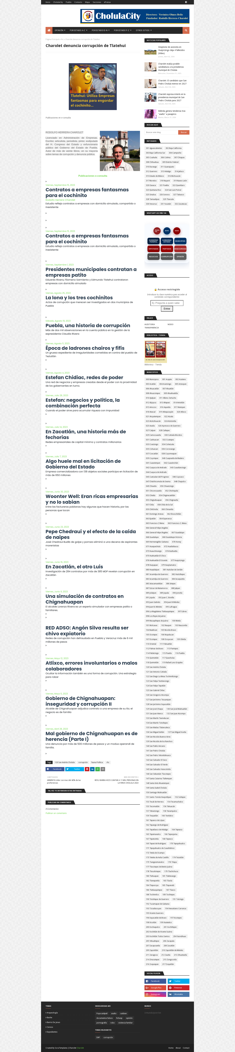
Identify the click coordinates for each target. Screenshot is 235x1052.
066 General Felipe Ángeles (157, 533)
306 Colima (165, 157)
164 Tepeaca (177, 830)
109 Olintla (181, 639)
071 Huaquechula (153, 546)
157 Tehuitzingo (152, 811)
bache (49, 1017)
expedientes (52, 1032)
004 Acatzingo (165, 384)
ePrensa (107, 2)
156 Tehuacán (169, 806)
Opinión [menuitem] (59, 30)
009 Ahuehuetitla (171, 393)
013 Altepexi (165, 403)
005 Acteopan (180, 384)
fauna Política (97, 762)
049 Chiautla (151, 486)
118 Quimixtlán (152, 663)
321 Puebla (164, 185)
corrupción (83, 762)
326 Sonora (165, 195)
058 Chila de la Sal (165, 505)
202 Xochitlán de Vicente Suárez (159, 932)
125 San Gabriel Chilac (155, 690)
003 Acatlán (151, 384)
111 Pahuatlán (166, 644)
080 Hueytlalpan (152, 570)
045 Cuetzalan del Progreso (157, 477)
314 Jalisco (179, 171)
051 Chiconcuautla (154, 491)
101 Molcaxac (152, 625)
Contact (186, 1048)
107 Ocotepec (151, 639)
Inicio (48, 2)
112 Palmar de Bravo (154, 649)
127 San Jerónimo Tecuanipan (158, 700)
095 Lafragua (171, 607)
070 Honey (176, 542)
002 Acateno (181, 379)
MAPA (167, 230)
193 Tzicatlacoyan (153, 909)
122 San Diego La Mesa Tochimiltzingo (162, 676)
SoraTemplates (61, 1048)
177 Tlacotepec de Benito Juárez (159, 867)
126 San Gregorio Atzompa (157, 695)
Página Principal (52, 39)
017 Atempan (179, 407)
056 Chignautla (171, 500)
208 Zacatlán (169, 946)
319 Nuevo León (180, 181)
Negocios (153, 257)
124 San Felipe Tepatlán (155, 686)
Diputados (153, 249)
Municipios (180, 241)
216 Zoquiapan (152, 964)
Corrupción (167, 257)
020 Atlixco (181, 412)
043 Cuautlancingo (178, 468)
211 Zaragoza (152, 955)
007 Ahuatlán (168, 389)
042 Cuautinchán (171, 463)
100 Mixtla (176, 621)
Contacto (78, 2)
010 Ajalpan (151, 398)
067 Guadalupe (178, 533)
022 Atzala (168, 416)
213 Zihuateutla (180, 955)
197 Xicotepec (176, 918)
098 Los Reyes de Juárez (156, 616)
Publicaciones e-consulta (92, 176)
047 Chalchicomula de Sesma (158, 481)
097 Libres (182, 611)
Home (170, 1048)
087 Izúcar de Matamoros (157, 588)
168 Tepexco (167, 839)
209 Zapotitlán (152, 950)
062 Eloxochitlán (174, 514)
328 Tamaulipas (152, 199)
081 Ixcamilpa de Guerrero (157, 574)
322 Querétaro (179, 185)
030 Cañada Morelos (173, 435)
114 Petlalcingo (152, 653)
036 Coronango (168, 449)
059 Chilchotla (152, 509)
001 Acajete (167, 379)
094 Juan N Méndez (172, 602)
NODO (177, 230)
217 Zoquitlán (168, 964)
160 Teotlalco (167, 816)
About (178, 1048)
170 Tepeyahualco (177, 844)
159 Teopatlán (152, 816)
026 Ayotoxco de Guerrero (169, 426)
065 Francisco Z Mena (155, 523)
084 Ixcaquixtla (178, 579)
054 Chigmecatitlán (167, 495)
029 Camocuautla (153, 435)
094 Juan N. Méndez (154, 607)
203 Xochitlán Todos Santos (158, 936)
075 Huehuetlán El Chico (156, 556)
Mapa (87, 2)
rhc (62, 39)
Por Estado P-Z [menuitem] (121, 30)
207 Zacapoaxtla (153, 946)
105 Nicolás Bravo (168, 630)
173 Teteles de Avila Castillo (157, 857)
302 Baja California (173, 148)
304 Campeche (175, 153)
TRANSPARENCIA (151, 328)
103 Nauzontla (181, 625)
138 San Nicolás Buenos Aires (158, 737)
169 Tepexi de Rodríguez (156, 844)
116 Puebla (179, 653)
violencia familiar (125, 1023)
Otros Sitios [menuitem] (143, 30)
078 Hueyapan (152, 565)
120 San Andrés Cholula (65, 762)
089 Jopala (164, 593)
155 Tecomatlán (152, 806)
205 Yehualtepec (152, 941)
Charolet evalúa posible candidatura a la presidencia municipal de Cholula (171, 67)
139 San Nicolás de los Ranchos (159, 741)
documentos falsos (105, 1018)
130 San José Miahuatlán (177, 709)
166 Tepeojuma (170, 834)
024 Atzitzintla (170, 421)
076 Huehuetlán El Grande (156, 560)
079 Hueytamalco (169, 565)
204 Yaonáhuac (179, 936)
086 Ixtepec (171, 584)
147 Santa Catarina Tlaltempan (159, 779)
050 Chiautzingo (167, 486)
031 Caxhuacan (152, 440)
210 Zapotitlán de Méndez (172, 950)
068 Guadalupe (152, 537)
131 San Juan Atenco (154, 714)
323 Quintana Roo (153, 190)
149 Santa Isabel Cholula (156, 788)
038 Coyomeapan (169, 454)
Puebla (68, 2)
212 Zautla (165, 955)
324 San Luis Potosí (173, 190)
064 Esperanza (165, 519)
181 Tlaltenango (169, 876)
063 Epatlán (151, 519)
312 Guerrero (151, 171)
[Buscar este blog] (161, 132)
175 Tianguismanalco (155, 862)
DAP (98, 1037)
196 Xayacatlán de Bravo (156, 918)
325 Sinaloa (151, 195)
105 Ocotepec (151, 635)
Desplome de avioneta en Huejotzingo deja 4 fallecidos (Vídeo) (171, 50)
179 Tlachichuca (171, 871)
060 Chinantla (167, 509)
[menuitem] (49, 30)
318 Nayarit (165, 181)
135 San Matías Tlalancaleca (158, 727)
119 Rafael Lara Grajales (172, 663)
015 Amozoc (151, 407)
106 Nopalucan (167, 635)
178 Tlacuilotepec (153, 871)
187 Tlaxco (170, 890)
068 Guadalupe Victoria (172, 537)
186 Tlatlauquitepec (154, 890)
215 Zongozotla (170, 960)
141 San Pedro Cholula (155, 751)
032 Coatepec (168, 440)
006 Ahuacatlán (152, 389)
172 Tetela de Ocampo (155, 853)
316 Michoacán (174, 176)
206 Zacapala (168, 941)
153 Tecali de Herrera (155, 802)
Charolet (80, 1048)
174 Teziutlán (178, 857)
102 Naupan (166, 625)
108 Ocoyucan (167, 639)
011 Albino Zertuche (167, 398)
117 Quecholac (168, 658)
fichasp (119, 1018)
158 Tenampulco (170, 811)
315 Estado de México (155, 176)
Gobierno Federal (153, 241)
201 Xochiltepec (170, 927)
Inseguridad (180, 249)
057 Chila (150, 505)
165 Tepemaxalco (153, 834)
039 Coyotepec (152, 458)
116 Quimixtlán (152, 658)
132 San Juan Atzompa (176, 714)
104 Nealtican (151, 630)
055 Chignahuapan (154, 500)
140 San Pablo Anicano (155, 746)
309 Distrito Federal (170, 162)
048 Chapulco (180, 481)
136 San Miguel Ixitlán (155, 732)
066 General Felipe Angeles (157, 528)
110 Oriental (151, 644)
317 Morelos (151, 181)
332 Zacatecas (181, 204)
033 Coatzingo (152, 444)
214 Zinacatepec (152, 960)
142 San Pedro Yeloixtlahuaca (158, 755)
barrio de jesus (53, 1022)
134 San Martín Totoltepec (157, 723)
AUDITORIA (149, 324)
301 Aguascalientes (154, 148)
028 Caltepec (164, 430)
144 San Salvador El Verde (157, 765)
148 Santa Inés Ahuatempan (157, 783)
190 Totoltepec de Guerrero (157, 899)
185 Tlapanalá (168, 885)
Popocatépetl (102, 1013)
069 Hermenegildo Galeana (157, 542)
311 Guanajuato (167, 167)
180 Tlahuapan (152, 876)
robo (112, 1023)
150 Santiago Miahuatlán (156, 792)
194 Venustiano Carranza (175, 909)
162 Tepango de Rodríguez (157, 825)
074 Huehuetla (171, 551)
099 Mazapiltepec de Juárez (157, 621)
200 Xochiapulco (153, 927)
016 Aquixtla (165, 407)
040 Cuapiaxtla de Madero (173, 458)
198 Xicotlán (151, 922)
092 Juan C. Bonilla (166, 598)
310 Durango (151, 167)
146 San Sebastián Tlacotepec (158, 774)
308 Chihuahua (152, 162)
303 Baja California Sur (155, 153)
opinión (129, 1018)
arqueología (52, 1013)
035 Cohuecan (152, 449)
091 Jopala (150, 598)
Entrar (167, 308)
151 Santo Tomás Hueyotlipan (158, 797)
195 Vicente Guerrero (155, 913)
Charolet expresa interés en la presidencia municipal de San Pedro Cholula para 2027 (171, 97)
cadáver (123, 1013)
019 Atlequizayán (166, 412)
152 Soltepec (180, 797)
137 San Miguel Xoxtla (177, 732)
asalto (113, 1013)
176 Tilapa (172, 862)
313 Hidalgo (166, 171)
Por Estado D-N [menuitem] (99, 30)
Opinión (180, 257)
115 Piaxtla (167, 653)
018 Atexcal (150, 412)
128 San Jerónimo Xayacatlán (158, 704)
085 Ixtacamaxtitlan (154, 584)
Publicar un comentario (56, 813)
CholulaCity (58, 2)
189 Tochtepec (169, 895)
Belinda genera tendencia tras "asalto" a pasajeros (171, 112)
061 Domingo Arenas (155, 514)
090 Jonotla (177, 593)
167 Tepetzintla (152, 839)
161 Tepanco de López (155, 820)
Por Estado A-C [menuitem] (77, 30)
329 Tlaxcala (168, 199)
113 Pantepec (172, 649)
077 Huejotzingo (178, 560)
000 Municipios (152, 379)
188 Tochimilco (152, 895)
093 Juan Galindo (153, 602)
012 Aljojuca (151, 403)
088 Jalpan (175, 588)
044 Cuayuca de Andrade (156, 472)
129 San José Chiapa (154, 709)
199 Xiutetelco (166, 922)
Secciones (97, 2)
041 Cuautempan (153, 463)
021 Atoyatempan (153, 416)
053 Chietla (150, 495)
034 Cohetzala (168, 444)
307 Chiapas (179, 157)
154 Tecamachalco (175, 802)
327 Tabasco (178, 195)
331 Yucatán (166, 204)
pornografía (102, 1023)
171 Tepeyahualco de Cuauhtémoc (160, 848)
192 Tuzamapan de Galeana (157, 904)
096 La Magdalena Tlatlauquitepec (160, 611)
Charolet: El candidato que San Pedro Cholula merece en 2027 (172, 82)
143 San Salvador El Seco (156, 760)
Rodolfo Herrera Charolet (60, 200)
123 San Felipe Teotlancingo (157, 681)
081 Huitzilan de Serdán (173, 570)
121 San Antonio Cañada (156, 672)
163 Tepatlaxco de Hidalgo (157, 830)
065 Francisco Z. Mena (177, 523)
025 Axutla (150, 426)
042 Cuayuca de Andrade (156, 468)
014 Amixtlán (179, 403)
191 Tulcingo (178, 899)
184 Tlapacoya (152, 885)
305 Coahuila (151, 157)
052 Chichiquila (171, 491)
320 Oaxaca (151, 185)
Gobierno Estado (167, 241)
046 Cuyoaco (178, 477)
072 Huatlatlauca (171, 546)
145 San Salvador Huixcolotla (158, 769)
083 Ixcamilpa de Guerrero (157, 579)
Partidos (167, 249)
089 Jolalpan (151, 593)
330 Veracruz (151, 204)
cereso (50, 1027)
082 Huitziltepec (178, 574)
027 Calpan (150, 430)
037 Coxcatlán (152, 454)
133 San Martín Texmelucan (157, 718)
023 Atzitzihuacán (153, 421)
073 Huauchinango (154, 551)
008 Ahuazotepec (153, 393)
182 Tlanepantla (152, 881)
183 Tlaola (167, 881)
